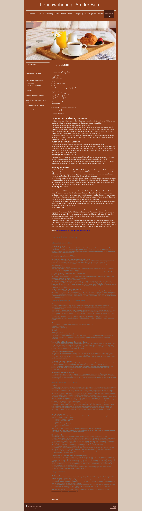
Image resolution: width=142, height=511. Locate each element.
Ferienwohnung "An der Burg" (71, 4)
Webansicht (113, 508)
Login (114, 506)
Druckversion (31, 506)
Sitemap (38, 506)
